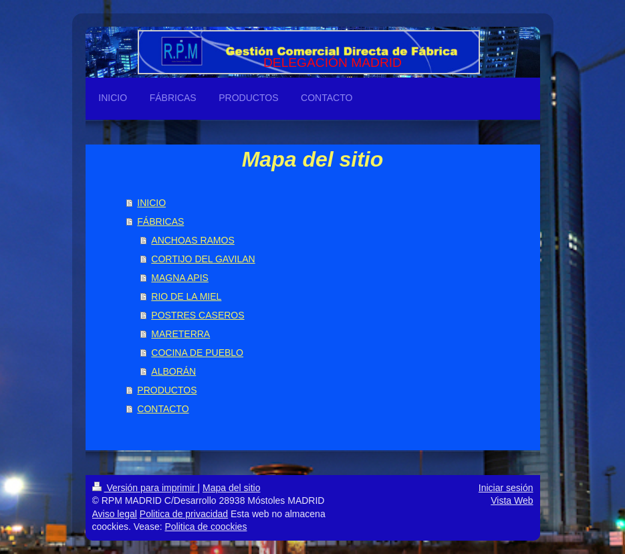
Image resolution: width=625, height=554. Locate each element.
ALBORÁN (173, 371)
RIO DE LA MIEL (186, 296)
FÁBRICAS (160, 221)
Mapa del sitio (231, 487)
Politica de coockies (205, 526)
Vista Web (512, 500)
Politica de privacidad (184, 514)
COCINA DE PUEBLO (197, 352)
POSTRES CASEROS (197, 315)
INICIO (151, 202)
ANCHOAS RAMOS (192, 240)
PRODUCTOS (167, 390)
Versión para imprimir (145, 487)
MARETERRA (180, 334)
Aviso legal (114, 514)
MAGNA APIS (180, 277)
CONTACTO (163, 408)
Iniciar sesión (506, 487)
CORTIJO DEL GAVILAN (203, 259)
